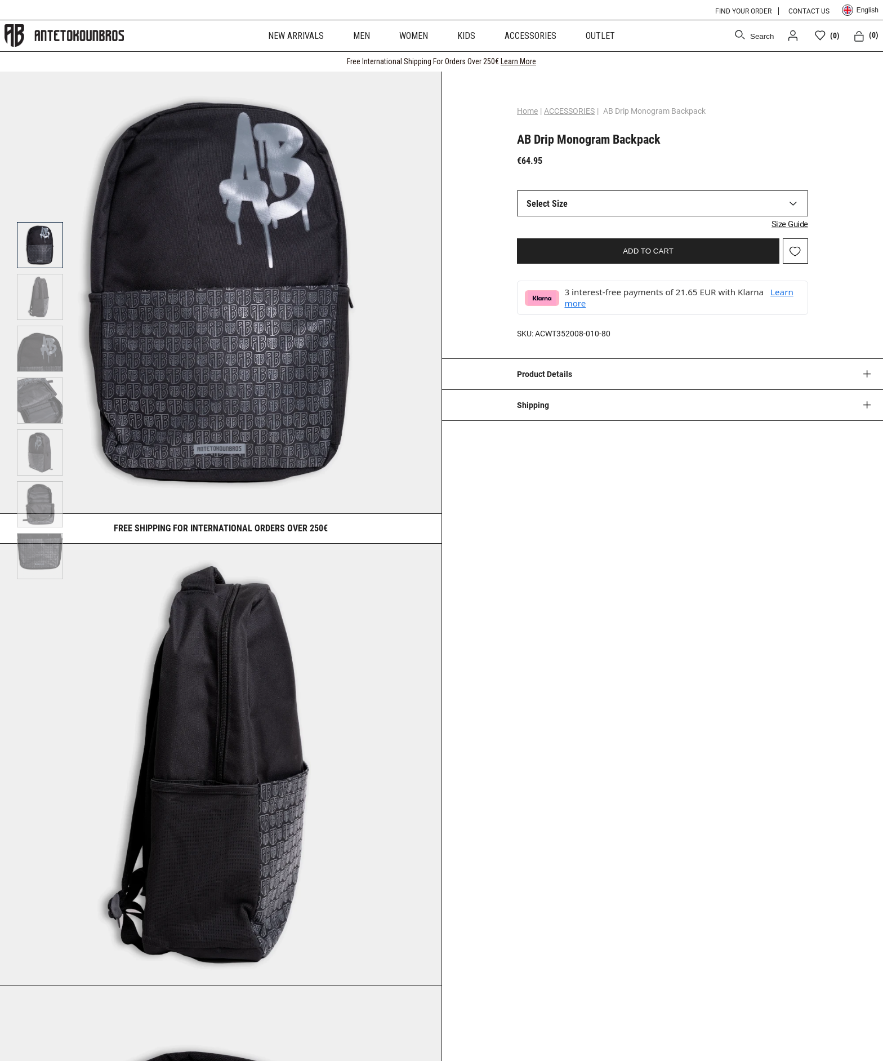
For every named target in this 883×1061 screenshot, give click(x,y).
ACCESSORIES (530, 35)
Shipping (533, 405)
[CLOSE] (863, 61)
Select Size (547, 203)
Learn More (518, 61)
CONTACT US (809, 11)
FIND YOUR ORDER (743, 11)
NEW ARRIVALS (296, 35)
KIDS (466, 35)
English (860, 10)
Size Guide (789, 224)
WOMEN (413, 35)
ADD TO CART (648, 251)
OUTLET (600, 35)
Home (527, 111)
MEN (361, 35)
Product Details (544, 374)
